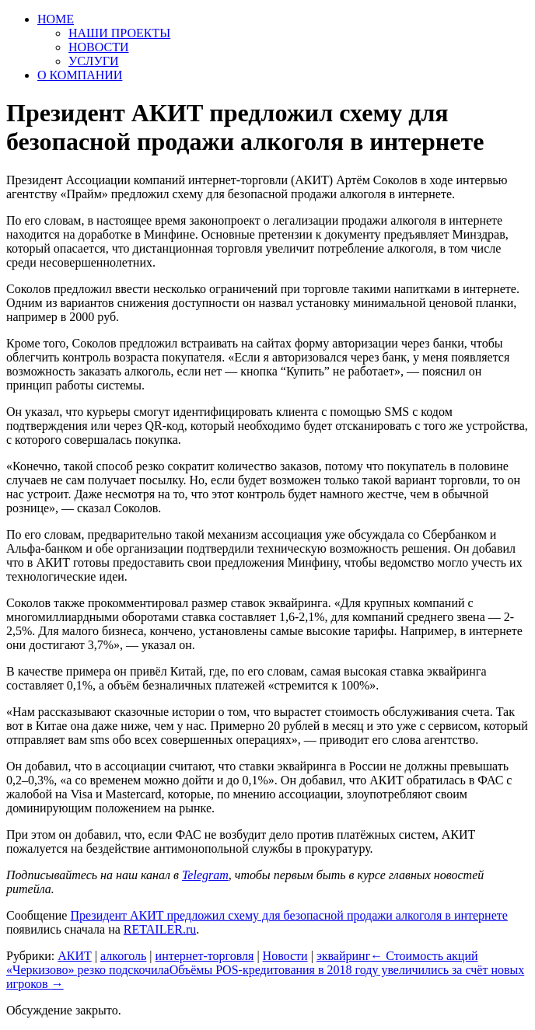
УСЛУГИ (93, 61)
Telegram (205, 875)
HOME (55, 19)
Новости (285, 955)
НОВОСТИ (98, 47)
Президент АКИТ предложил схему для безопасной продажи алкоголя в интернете (288, 915)
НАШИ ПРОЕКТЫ (119, 33)
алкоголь (123, 955)
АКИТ (75, 955)
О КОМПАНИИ (79, 75)
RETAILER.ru (160, 929)
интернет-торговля (205, 955)
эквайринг (343, 955)
